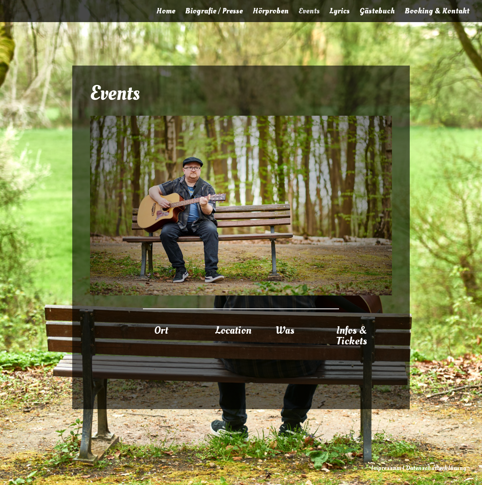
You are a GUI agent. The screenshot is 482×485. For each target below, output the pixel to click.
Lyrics (340, 12)
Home (165, 12)
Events (309, 12)
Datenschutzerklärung (436, 468)
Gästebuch (377, 12)
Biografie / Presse (214, 12)
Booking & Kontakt (437, 12)
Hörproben (271, 12)
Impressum (386, 468)
